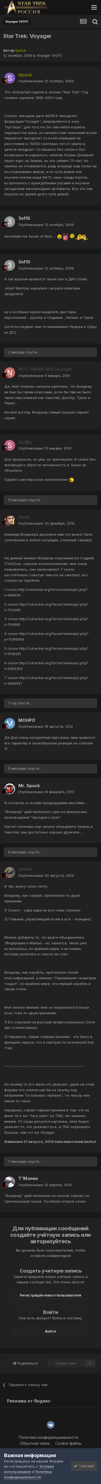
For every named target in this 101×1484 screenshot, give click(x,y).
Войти (50, 1331)
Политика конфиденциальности (48, 1437)
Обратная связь (35, 1443)
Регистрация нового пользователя (50, 1295)
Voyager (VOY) (49, 55)
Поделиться (25, 1363)
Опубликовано (46, 81)
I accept (84, 1466)
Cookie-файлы (68, 1443)
